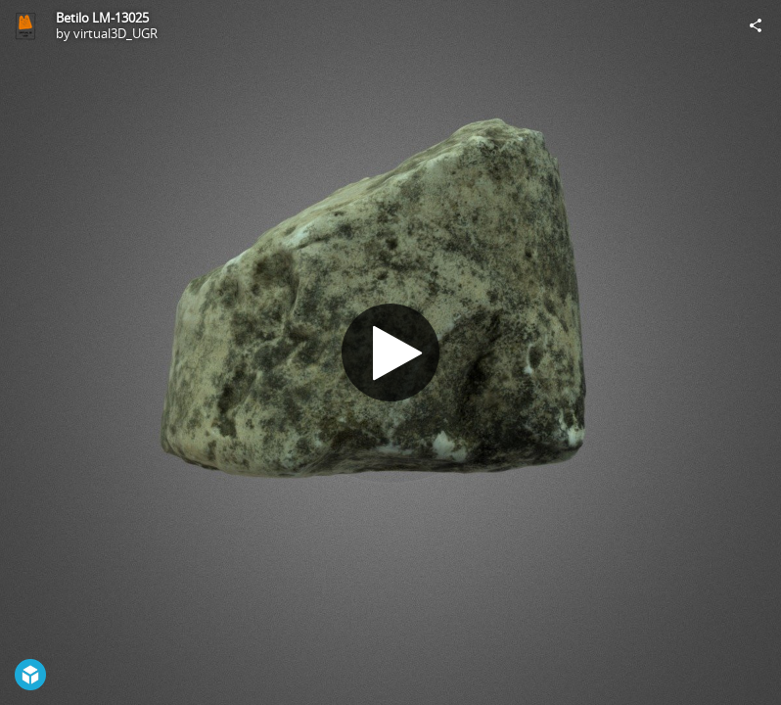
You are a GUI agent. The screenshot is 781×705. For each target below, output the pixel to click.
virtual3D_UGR (115, 33)
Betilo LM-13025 (102, 17)
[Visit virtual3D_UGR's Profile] (25, 25)
